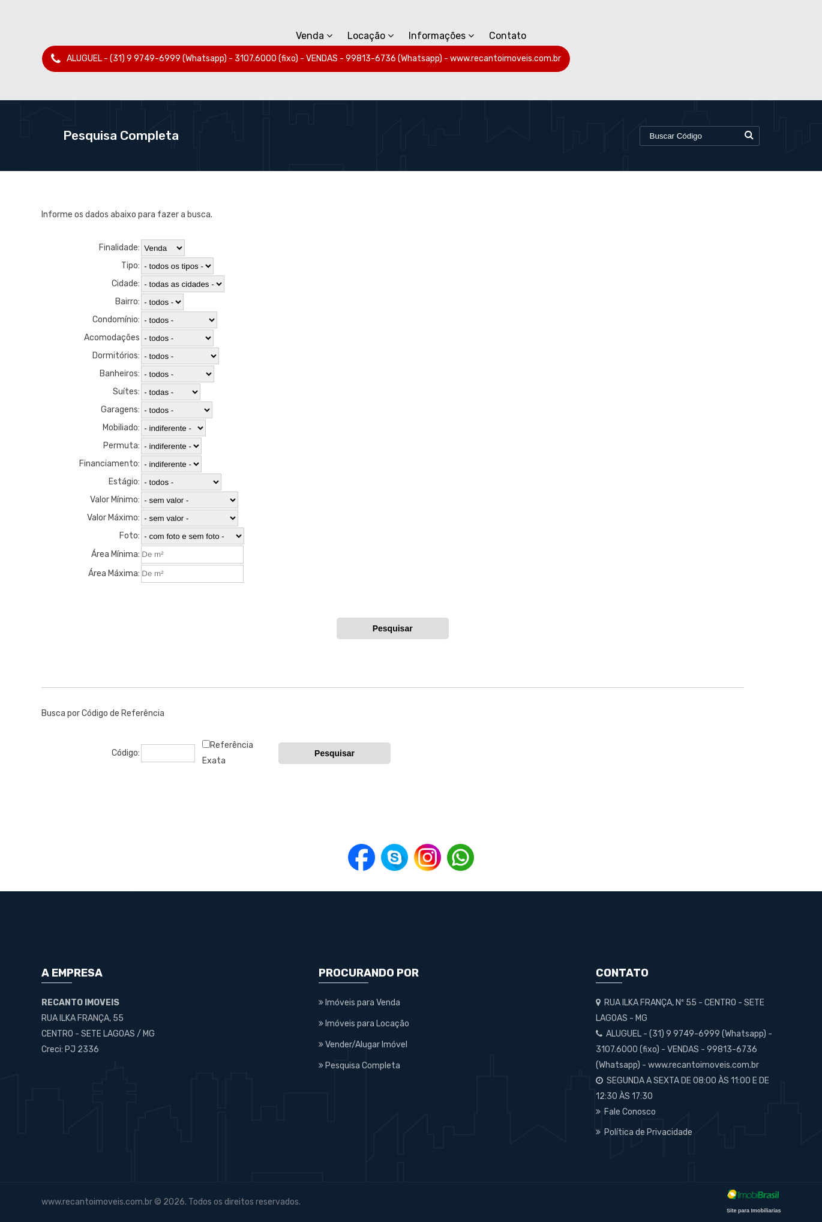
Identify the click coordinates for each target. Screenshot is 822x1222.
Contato (507, 35)
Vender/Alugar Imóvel (363, 1045)
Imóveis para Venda (359, 1003)
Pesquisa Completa (359, 1066)
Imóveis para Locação (364, 1024)
